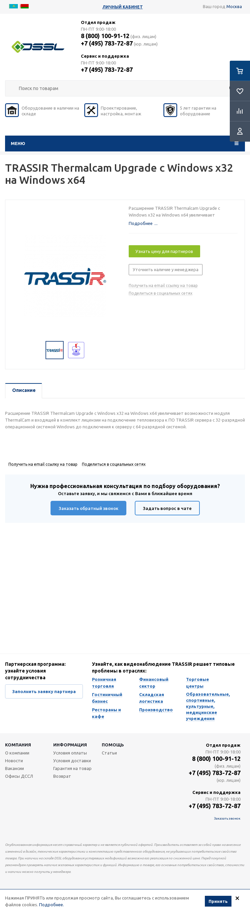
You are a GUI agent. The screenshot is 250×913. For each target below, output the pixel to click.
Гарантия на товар (72, 768)
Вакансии (14, 768)
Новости (14, 760)
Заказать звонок (227, 818)
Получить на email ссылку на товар (163, 285)
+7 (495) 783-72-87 (107, 43)
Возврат (62, 776)
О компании (17, 752)
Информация (70, 744)
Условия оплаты (70, 752)
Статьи (109, 752)
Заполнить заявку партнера (44, 691)
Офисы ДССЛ (19, 776)
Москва (234, 6)
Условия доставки (72, 760)
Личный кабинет (122, 7)
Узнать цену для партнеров (164, 251)
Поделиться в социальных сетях (160, 293)
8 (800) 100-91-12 (105, 35)
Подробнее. (51, 904)
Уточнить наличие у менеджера (165, 269)
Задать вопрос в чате (167, 508)
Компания (18, 744)
